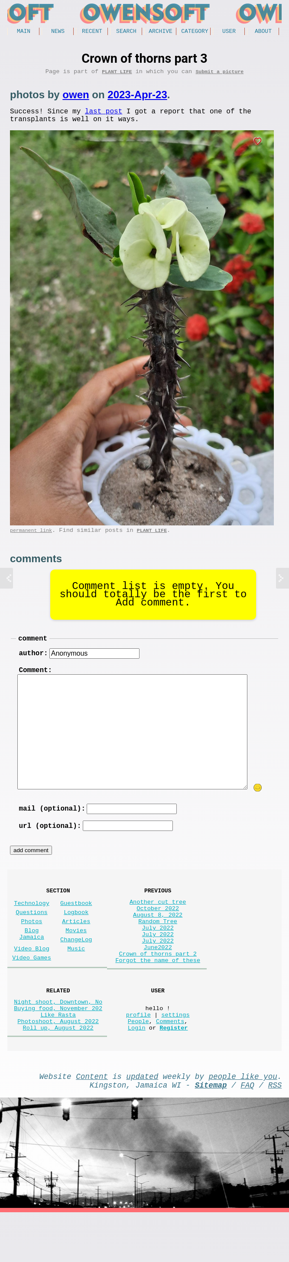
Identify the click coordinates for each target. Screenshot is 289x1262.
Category (194, 32)
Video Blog (31, 976)
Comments (170, 1063)
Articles (76, 943)
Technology (31, 922)
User (229, 32)
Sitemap (211, 1132)
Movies (76, 954)
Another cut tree (158, 920)
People (138, 1063)
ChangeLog (76, 965)
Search (126, 32)
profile (138, 1055)
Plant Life (117, 74)
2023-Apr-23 (137, 97)
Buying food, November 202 (58, 1047)
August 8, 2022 (157, 937)
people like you (242, 1122)
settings (175, 1055)
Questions (31, 932)
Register (173, 1072)
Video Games (31, 986)
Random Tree (157, 945)
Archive (160, 32)
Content (92, 1122)
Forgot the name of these (157, 994)
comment (32, 648)
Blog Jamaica (31, 958)
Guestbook (76, 922)
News (58, 32)
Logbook (76, 932)
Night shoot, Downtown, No (58, 1039)
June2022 (158, 978)
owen (75, 97)
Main (23, 32)
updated (142, 1122)
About (263, 32)
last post (103, 115)
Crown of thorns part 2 (157, 986)
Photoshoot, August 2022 (58, 1063)
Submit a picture (219, 74)
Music (76, 976)
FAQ (247, 1132)
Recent (92, 32)
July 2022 (157, 953)
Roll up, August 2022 (58, 1072)
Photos (31, 943)
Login (137, 1072)
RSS (275, 1132)
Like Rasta (58, 1055)
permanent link (31, 538)
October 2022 (157, 928)
